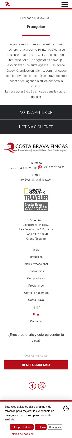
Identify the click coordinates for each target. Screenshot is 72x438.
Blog (36, 314)
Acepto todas (22, 427)
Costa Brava (36, 300)
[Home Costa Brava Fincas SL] (14, 4)
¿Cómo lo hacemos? (36, 293)
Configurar (55, 427)
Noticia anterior (36, 112)
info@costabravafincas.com (36, 179)
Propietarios (36, 285)
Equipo (36, 307)
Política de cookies (22, 434)
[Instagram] (42, 386)
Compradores (36, 278)
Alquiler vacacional (36, 264)
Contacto (36, 321)
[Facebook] (32, 386)
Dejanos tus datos (36, 355)
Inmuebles (36, 257)
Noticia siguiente (36, 127)
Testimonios (36, 271)
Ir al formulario (36, 365)
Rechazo (41, 427)
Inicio (36, 249)
